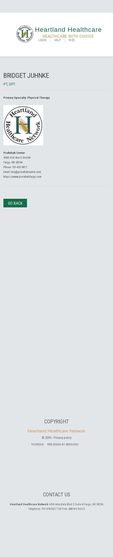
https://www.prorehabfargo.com (22, 176)
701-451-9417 (19, 167)
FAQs (72, 40)
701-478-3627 (49, 508)
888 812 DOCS (77, 508)
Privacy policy (62, 437)
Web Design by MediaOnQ (63, 444)
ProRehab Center (14, 153)
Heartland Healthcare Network (57, 431)
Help (57, 40)
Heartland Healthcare (68, 29)
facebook (37, 444)
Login (42, 40)
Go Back (15, 203)
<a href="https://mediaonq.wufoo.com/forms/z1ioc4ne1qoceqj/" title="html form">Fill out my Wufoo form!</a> (56, 303)
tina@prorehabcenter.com (26, 172)
